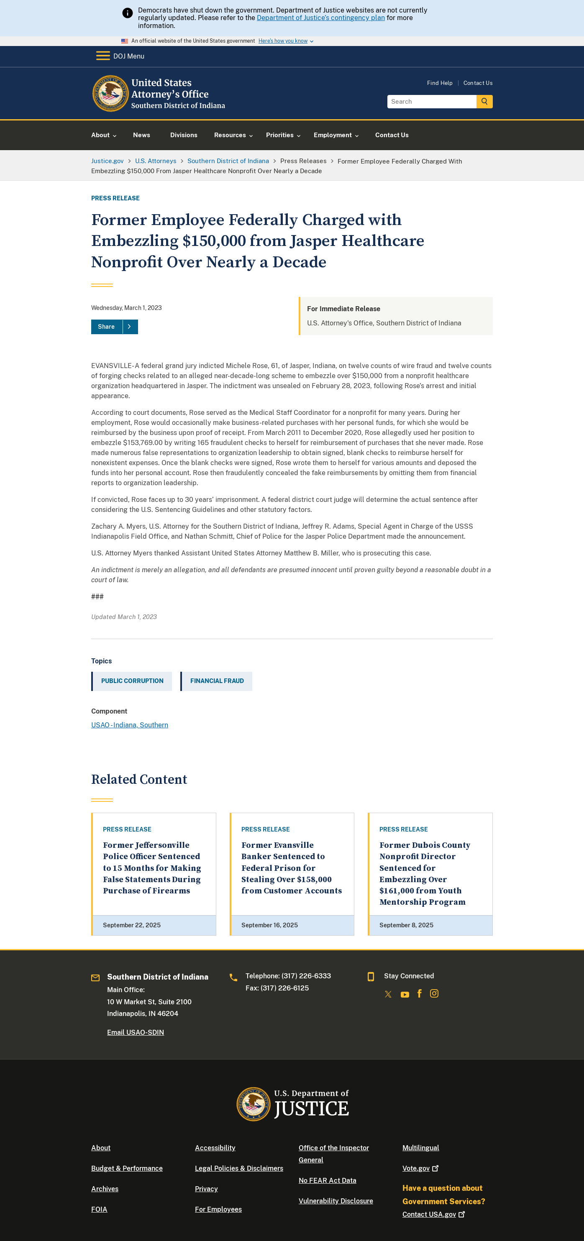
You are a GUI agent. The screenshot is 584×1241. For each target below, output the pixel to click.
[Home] (159, 109)
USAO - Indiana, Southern (129, 725)
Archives (104, 1189)
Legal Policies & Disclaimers (239, 1168)
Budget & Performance (127, 1168)
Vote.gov (421, 1168)
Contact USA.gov (434, 1214)
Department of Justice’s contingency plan (321, 18)
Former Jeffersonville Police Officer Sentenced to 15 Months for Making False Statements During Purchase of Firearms (152, 868)
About (100, 1148)
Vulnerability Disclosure (336, 1201)
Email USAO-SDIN (135, 1032)
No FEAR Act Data (327, 1181)
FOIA (99, 1209)
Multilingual (420, 1148)
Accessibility (215, 1148)
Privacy (206, 1189)
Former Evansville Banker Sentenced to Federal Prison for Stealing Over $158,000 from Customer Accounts (291, 868)
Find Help (440, 83)
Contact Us (478, 83)
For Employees (218, 1209)
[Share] (114, 327)
